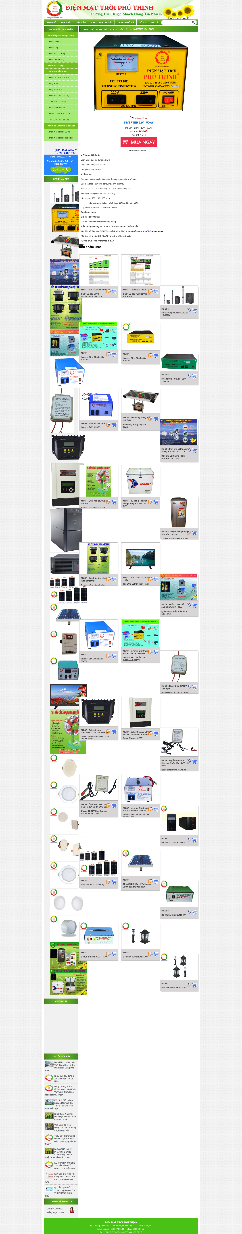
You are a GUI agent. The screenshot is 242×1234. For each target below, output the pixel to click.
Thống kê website (61, 1201)
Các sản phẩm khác (57, 71)
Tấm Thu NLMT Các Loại (92, 658)
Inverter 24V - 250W (90, 385)
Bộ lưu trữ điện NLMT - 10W (94, 702)
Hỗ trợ (143, 22)
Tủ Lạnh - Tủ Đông (57, 102)
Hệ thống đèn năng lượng (61, 35)
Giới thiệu (66, 22)
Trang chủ (51, 22)
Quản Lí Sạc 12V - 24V (59, 114)
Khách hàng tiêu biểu (101, 22)
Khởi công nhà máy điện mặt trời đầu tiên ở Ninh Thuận (65, 1117)
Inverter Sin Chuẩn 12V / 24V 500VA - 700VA (133, 618)
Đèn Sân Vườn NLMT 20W (175, 702)
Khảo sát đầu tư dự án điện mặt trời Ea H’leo (64, 1078)
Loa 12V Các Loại (57, 108)
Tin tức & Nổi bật (125, 22)
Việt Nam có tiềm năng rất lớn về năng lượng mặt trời (65, 1128)
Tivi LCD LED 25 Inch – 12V (135, 479)
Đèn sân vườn (55, 41)
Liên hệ (154, 22)
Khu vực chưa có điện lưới (61, 126)
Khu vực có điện (56, 65)
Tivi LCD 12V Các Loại (59, 120)
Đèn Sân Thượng (57, 53)
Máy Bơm (53, 83)
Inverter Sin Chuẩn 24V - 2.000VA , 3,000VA (133, 523)
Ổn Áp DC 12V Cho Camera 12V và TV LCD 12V (94, 615)
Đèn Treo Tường (56, 59)
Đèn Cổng (53, 47)
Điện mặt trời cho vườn (59, 132)
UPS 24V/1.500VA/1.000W (174, 614)
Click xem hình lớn (138, 118)
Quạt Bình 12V (55, 89)
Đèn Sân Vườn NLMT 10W (134, 702)
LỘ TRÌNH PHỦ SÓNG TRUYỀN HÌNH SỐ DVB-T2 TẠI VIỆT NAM (64, 1166)
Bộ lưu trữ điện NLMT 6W (175, 658)
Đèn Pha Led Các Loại (59, 95)
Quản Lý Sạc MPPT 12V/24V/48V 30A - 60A (91, 297)
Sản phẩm (81, 22)
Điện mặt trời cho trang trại (61, 138)
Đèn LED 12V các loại (59, 77)
